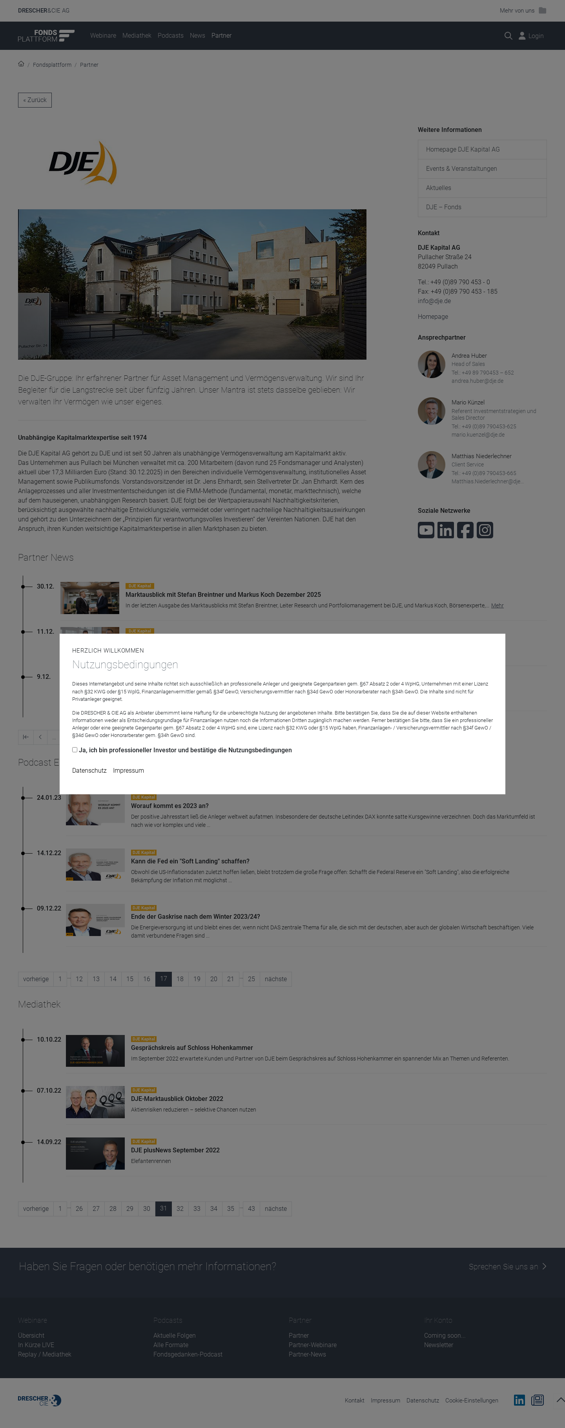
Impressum (128, 770)
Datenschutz (89, 770)
